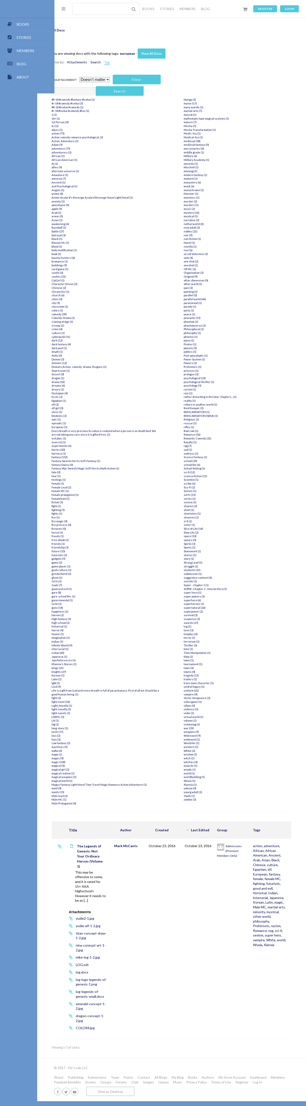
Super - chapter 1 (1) (203, 585)
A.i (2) (72, 126)
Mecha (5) (197, 126)
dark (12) (74, 340)
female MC (268, 893)
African (265, 855)
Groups (141, 1082)
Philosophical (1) (201, 329)
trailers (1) (198, 679)
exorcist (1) (76, 442)
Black (274, 869)
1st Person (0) (77, 122)
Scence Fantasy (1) (203, 457)
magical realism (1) (80, 773)
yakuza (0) (197, 788)
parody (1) (197, 306)
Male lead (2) (77, 795)
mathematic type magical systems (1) (214, 118)
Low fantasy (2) (78, 743)
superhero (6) (200, 600)
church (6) (75, 295)
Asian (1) (74, 220)
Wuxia (274, 978)
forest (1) (74, 532)
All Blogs (178, 1077)
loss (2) (73, 735)
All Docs (75, 30)
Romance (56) (199, 434)
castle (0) (74, 272)
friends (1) (75, 543)
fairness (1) (76, 453)
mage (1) (74, 754)
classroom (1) (77, 306)
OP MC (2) (197, 269)
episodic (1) (76, 423)
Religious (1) (199, 419)
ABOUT (23, 77)
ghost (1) (74, 577)
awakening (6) (77, 223)
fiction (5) (74, 502)
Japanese (267, 921)
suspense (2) (199, 618)
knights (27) (76, 671)
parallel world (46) (202, 299)
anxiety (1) (75, 201)
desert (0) (75, 374)
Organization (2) (201, 272)
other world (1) (200, 284)
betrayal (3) (76, 235)
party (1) (196, 310)
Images (184, 1082)
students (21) (199, 569)
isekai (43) (75, 652)
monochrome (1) (201, 190)
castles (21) (76, 276)
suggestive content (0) (205, 577)
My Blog (195, 1077)
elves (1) (74, 411)
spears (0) (197, 539)
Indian (279, 912)
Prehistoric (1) (200, 366)
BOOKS (148, 9)
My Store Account (249, 1077)
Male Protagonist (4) (81, 803)
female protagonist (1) (82, 494)
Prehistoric (268, 954)
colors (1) (74, 310)
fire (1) (73, 517)
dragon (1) (75, 378)
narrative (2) (199, 220)
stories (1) (197, 555)
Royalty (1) (197, 442)
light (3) (73, 697)
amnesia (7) (76, 178)
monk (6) (196, 186)
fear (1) (73, 476)
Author (140, 830)
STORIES (167, 9)
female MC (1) (77, 490)
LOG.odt (99, 965)
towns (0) (197, 671)
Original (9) (198, 276)
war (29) (196, 728)
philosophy (268, 949)
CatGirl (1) (75, 280)
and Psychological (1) (82, 186)
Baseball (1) (76, 227)
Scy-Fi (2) (197, 487)
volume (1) (197, 720)
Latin (276, 926)
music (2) (197, 208)
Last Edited (210, 830)
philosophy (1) (200, 332)
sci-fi (270, 963)
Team (132, 1077)
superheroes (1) (201, 603)
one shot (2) (198, 261)
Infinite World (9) (79, 645)
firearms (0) (76, 528)
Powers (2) (198, 363)
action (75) (75, 133)
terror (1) (197, 637)
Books (210, 1077)
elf (276, 879)
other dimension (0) (203, 280)
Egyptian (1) (76, 400)
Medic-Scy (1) (199, 133)
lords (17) (75, 731)
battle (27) (75, 231)
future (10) (75, 551)
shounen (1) (198, 517)
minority (266, 940)
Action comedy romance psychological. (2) (94, 137)
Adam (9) (74, 144)
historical (267, 912)
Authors (225, 1077)
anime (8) (74, 193)
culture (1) (75, 332)
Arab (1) (74, 212)
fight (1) (73, 506)
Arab (277, 865)
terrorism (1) (199, 641)
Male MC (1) (76, 799)
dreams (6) (75, 385)
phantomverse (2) (202, 325)
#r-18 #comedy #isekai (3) (84, 103)
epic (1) (73, 419)
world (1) (196, 773)
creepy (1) (75, 325)
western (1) (198, 746)
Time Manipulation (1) (204, 652)
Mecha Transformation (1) (207, 129)
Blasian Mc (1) (77, 242)
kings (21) (75, 667)
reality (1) (197, 400)
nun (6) (195, 250)
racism (265, 959)
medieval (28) (199, 141)
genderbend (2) (78, 573)
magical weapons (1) (81, 776)
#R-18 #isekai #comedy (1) (85, 107)
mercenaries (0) (201, 148)
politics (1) (197, 351)
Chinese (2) (76, 287)
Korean (265, 926)
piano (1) (196, 340)
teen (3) (196, 630)
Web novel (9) (199, 735)
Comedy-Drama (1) (80, 317)
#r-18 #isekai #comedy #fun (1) (87, 110)
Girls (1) (74, 581)
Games (199, 1082)
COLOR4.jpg (102, 1028)
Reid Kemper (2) (201, 408)
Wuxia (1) (197, 780)
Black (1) (74, 238)
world (264, 978)
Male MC (276, 931)
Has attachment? (81, 79)
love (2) (73, 739)
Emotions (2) (76, 415)
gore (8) (73, 592)
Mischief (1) (198, 167)
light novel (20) (78, 701)
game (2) (74, 562)
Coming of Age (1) (79, 321)
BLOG (205, 9)
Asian (264, 869)
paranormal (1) (200, 302)
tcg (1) (195, 626)
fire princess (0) (78, 524)
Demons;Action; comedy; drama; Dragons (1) (96, 366)
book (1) (73, 253)
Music (213, 1082)
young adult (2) (200, 792)
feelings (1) (76, 479)
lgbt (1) (73, 683)
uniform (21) (198, 690)
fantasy (265, 888)
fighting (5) (75, 509)
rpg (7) (195, 445)
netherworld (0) (201, 223)
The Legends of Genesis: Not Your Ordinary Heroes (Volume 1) (107, 856)
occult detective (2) (203, 253)
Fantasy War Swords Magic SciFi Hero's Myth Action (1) (102, 468)
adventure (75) (78, 148)
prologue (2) (198, 374)
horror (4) (75, 630)
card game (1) (77, 269)
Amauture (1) (77, 174)
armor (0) (74, 216)
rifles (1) (196, 427)
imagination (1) (78, 637)
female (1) (75, 483)
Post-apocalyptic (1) (203, 355)
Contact (161, 1077)
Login (289, 9)
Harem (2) (75, 615)
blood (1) (74, 246)
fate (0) (73, 472)
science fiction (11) (203, 476)
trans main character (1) (206, 683)
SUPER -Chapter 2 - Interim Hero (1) (213, 588)
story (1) (196, 558)
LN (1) (72, 720)
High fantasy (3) (78, 618)
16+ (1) (73, 118)
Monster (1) (198, 193)
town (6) (196, 667)
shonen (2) (198, 506)
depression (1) (78, 370)
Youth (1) (196, 795)
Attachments (94, 62)
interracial (267, 916)
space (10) (197, 536)
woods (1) (197, 769)
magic (264, 931)
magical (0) (75, 765)
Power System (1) (202, 359)
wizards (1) (198, 765)
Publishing (93, 1077)
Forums (157, 1082)
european (144, 53)
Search (113, 62)
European (267, 883)
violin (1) (196, 713)
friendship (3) (77, 547)
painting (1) (198, 291)
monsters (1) (199, 197)
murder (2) (198, 201)
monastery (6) (200, 182)
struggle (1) (198, 566)
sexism (280, 963)
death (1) (74, 351)
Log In (76, 1087)
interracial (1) (77, 648)
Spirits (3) (197, 543)
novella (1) (197, 246)
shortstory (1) (199, 513)
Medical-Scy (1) (201, 137)
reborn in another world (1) (208, 404)
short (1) (196, 509)
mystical (279, 940)
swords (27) (198, 622)
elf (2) (72, 404)
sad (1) (195, 449)
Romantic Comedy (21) (205, 438)
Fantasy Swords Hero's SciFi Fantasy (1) (93, 460)
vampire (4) (198, 694)
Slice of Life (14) (201, 528)
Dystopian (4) (77, 393)
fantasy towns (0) (79, 464)
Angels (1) (75, 190)
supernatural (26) (202, 607)
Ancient (266, 865)
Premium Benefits (103, 1082)
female (277, 888)
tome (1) (196, 660)
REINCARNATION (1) (204, 411)
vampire (266, 973)
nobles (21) (198, 231)
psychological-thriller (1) (206, 381)
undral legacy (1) (201, 686)
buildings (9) (76, 265)
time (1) (196, 648)
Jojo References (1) (81, 660)
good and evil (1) (79, 588)
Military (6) (198, 156)
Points (146, 1077)
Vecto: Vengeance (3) (204, 697)
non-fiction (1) (200, 238)
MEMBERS (187, 9)
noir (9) (195, 235)
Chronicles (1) (78, 291)
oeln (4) (196, 257)
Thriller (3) (198, 645)
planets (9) (198, 348)
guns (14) (74, 607)
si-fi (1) (195, 521)
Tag (124, 62)
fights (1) (74, 513)
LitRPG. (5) (75, 716)
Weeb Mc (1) (199, 743)
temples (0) (198, 634)
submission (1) (200, 573)
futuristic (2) (76, 555)
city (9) (73, 302)
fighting (266, 898)
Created (174, 830)
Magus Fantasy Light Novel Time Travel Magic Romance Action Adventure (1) (116, 784)
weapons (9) (198, 731)
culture (279, 874)
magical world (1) (79, 780)
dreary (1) (75, 389)
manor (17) (198, 103)
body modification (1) (81, 250)
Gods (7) (74, 585)
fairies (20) (75, 449)
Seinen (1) (197, 490)
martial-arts (268, 935)
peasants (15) (199, 317)
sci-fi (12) (197, 472)
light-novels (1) (78, 713)
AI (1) (72, 163)
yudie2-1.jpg (102, 918)
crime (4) (74, 329)
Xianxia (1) (197, 784)
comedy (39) (76, 314)
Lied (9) (73, 686)
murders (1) (198, 205)
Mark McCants (140, 846)
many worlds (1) (201, 107)
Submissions (114, 1077)
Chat (170, 1082)
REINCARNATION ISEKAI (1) (208, 415)
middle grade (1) (201, 152)
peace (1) (197, 314)
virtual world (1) (201, 716)
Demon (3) (75, 359)
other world (268, 945)
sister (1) (197, 524)
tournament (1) (200, 664)
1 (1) (71, 114)
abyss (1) (74, 129)
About (76, 1077)
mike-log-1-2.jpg (105, 957)
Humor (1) (75, 634)
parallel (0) (198, 295)
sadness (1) (198, 453)
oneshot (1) (198, 265)
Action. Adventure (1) (82, 141)
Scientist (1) (198, 479)
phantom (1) (198, 321)
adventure (268, 851)
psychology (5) (200, 385)
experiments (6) (79, 445)
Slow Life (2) (198, 532)
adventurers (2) (79, 152)
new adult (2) (199, 227)
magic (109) (76, 762)
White (277, 973)
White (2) (197, 750)
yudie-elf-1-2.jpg (105, 926)
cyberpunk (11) (78, 336)
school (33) (198, 460)
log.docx (99, 972)
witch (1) (196, 758)
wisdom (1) (198, 754)
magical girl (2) (78, 769)
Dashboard (275, 1077)
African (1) (75, 156)
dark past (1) (76, 348)
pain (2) (195, 287)
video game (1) (200, 701)
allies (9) (74, 167)
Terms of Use (257, 1082)
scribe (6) (197, 483)
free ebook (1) (77, 539)
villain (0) (197, 705)
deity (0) (74, 355)
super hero (268, 968)
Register (265, 9)
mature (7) (197, 122)
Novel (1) (197, 242)
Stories (126, 1082)
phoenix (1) (198, 336)
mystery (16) (199, 212)
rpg (262, 963)
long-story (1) (77, 728)
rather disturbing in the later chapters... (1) (217, 396)
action (264, 846)
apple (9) (74, 208)
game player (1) (78, 566)
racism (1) (197, 389)
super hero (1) (200, 592)
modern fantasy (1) (203, 174)
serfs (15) (197, 494)
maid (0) (74, 788)
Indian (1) (75, 641)
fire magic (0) (77, 521)
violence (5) (198, 709)
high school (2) (78, 622)
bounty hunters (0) (80, 257)
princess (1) (198, 370)
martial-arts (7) (200, 110)
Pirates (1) (197, 344)
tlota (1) (196, 656)
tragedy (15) (198, 675)
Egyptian (266, 879)
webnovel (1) (199, 739)
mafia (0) (74, 750)
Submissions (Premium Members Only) (239, 850)
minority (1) (198, 163)
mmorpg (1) (198, 171)
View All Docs (169, 53)
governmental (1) (79, 600)
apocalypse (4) (78, 205)
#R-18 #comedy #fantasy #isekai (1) (90, 99)
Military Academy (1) (204, 159)
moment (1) (198, 178)
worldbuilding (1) (201, 776)
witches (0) (198, 762)
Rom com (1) (198, 430)
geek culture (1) (79, 569)
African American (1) (82, 159)
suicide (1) (198, 581)
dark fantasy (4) (78, 344)
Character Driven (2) (82, 284)
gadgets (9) (76, 558)
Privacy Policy (232, 1082)
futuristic (267, 902)
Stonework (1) (200, 551)
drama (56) (75, 381)
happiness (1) (77, 611)
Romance (278, 959)
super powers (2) (201, 596)
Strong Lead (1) (200, 562)
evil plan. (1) (76, 438)
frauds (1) (75, 536)
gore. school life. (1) (81, 596)
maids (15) (75, 792)
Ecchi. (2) (74, 396)
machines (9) (77, 746)
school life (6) (199, 464)
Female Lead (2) (78, 487)
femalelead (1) (78, 498)
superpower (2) (201, 611)
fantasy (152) (77, 457)
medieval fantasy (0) (204, 144)
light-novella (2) (78, 709)
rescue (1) (197, 423)
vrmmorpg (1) (199, 724)
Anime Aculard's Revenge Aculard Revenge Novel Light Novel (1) (109, 197)
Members (78, 1082)
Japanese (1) (77, 656)
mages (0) (75, 758)
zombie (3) (197, 799)
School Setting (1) (202, 468)
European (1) (77, 427)
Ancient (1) (76, 182)
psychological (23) (202, 378)
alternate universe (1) (82, 171)
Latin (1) (74, 679)
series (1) (197, 498)
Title (90, 830)
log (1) (72, 724)
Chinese (266, 874)
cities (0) (74, 299)
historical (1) (76, 626)
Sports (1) (197, 547)
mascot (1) (197, 114)
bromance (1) (77, 261)
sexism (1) (197, 502)
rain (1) (195, 393)
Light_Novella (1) (79, 705)
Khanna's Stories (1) (81, 664)
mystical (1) (198, 216)
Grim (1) (74, 603)
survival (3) (198, 615)
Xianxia (265, 982)
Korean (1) (75, 675)
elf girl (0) (75, 408)
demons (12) (76, 363)
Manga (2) (197, 99)
